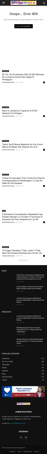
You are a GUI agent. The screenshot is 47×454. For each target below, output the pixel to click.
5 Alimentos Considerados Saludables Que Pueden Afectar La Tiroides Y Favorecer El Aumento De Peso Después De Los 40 (22, 217)
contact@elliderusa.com (18, 423)
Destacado (5, 71)
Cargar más (23, 260)
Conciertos (5, 107)
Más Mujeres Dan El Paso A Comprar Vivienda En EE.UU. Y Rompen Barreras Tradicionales (29, 329)
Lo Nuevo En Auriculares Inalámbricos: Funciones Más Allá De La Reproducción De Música (30, 300)
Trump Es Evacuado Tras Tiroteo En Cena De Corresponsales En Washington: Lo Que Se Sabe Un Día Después (23, 180)
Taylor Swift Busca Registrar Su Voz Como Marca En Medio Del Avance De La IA (22, 145)
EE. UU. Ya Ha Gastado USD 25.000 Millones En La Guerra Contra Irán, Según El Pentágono (23, 77)
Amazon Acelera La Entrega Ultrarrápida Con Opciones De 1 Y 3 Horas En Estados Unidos (30, 341)
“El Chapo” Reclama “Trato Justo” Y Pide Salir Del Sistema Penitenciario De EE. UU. (22, 251)
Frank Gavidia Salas (8, 82)
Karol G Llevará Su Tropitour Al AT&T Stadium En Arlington (20, 111)
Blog (4, 211)
